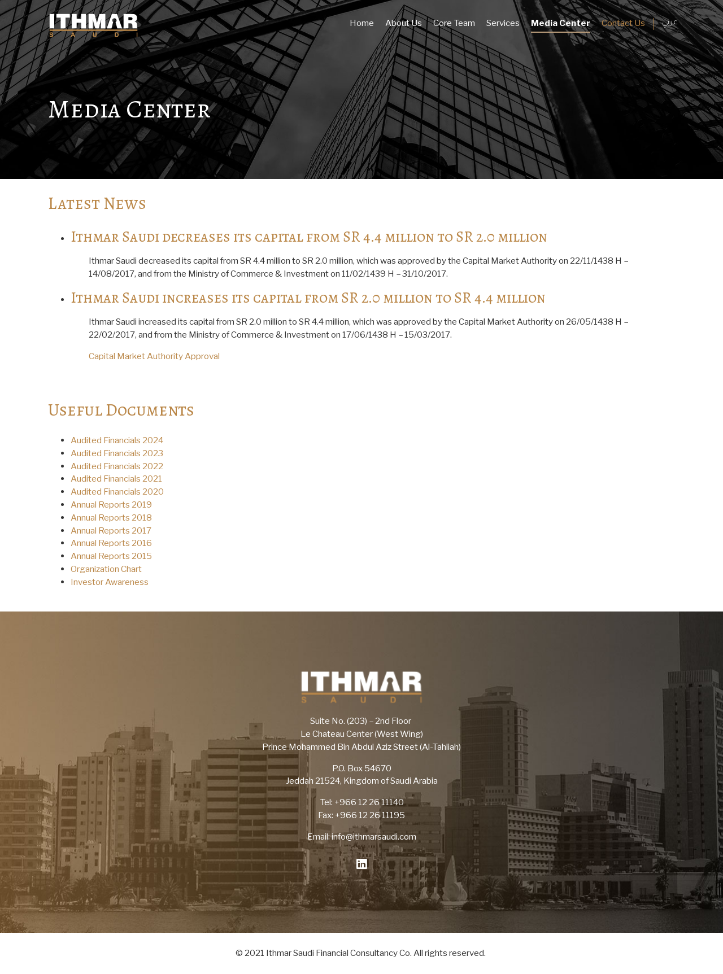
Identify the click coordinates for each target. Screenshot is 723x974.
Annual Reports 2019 (111, 504)
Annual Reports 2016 (111, 543)
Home (362, 23)
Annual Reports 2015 (111, 556)
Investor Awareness (110, 581)
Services (503, 23)
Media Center (560, 23)
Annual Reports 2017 (111, 530)
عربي (670, 23)
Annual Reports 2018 (111, 517)
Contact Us (623, 23)
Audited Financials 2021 (116, 478)
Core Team (454, 23)
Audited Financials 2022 (117, 466)
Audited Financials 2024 (117, 440)
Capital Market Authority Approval (154, 356)
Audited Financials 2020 (117, 491)
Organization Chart (106, 569)
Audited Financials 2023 (117, 453)
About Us (403, 23)
